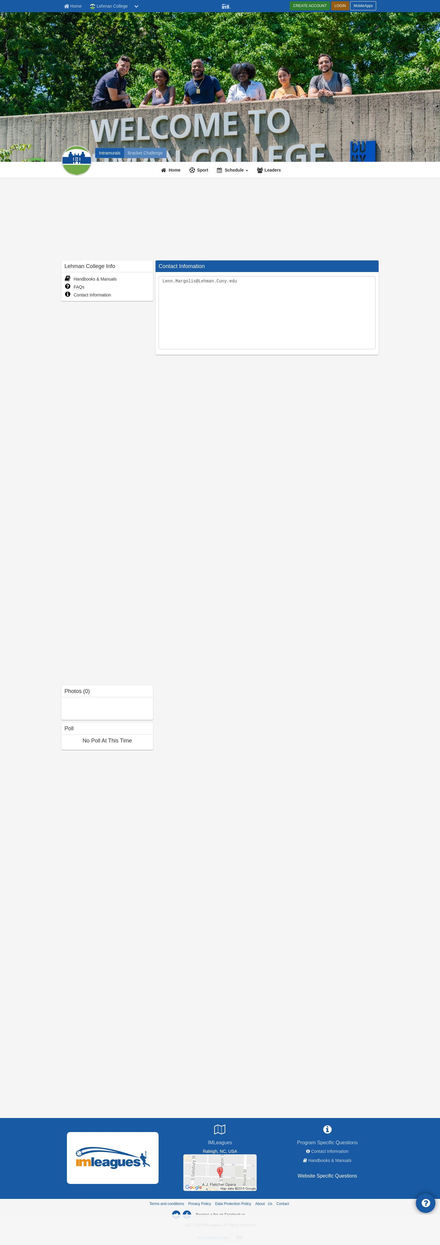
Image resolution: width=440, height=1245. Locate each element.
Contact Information (87, 294)
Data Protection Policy (233, 1204)
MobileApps (363, 6)
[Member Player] (226, 5)
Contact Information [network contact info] (329, 1151)
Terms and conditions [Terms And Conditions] (166, 1204)
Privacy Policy (199, 1204)
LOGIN (340, 6)
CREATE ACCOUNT (310, 6)
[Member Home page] (73, 6)
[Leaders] (270, 170)
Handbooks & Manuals (90, 279)
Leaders (273, 170)
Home (175, 170)
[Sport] (199, 170)
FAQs (74, 287)
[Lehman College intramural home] (109, 153)
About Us (263, 1204)
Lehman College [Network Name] (109, 6)
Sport (202, 170)
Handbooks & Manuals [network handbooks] (329, 1160)
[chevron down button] (136, 6)
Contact (283, 1204)
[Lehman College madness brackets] (145, 153)
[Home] (171, 170)
